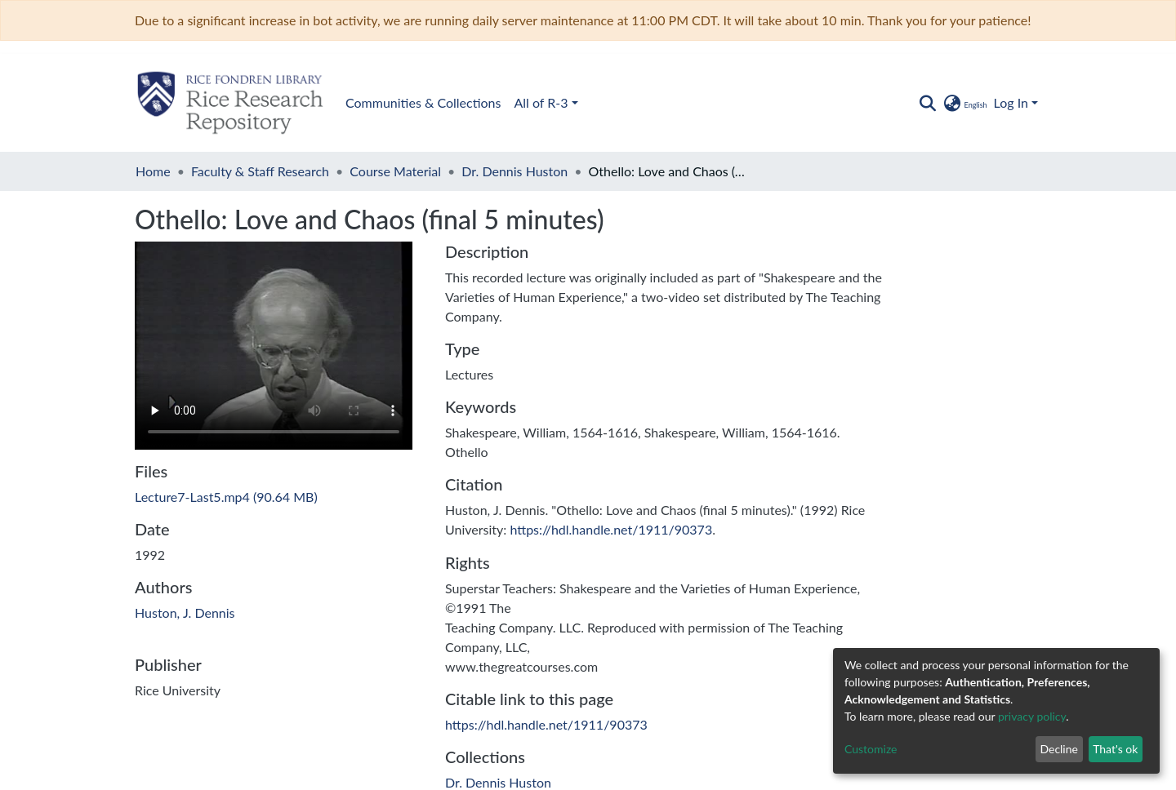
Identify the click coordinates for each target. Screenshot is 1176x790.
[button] (964, 103)
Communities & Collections (423, 102)
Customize (871, 749)
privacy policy (1032, 716)
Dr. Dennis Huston (514, 171)
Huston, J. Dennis (185, 612)
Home (153, 171)
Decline (1059, 749)
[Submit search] (927, 102)
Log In (1011, 102)
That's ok (1115, 749)
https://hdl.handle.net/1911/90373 (611, 529)
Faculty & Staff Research (260, 171)
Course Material (395, 171)
